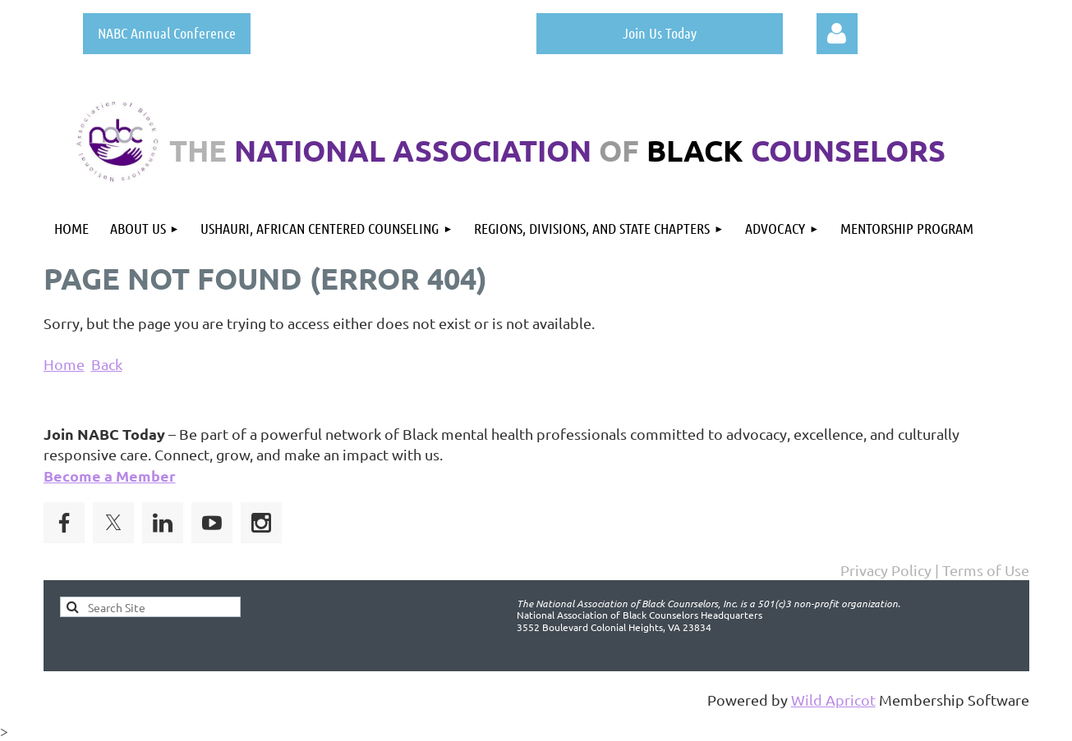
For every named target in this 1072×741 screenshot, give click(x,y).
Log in (837, 33)
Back (106, 364)
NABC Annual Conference (167, 33)
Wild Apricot (833, 699)
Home (64, 364)
